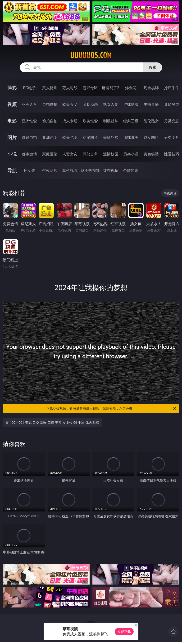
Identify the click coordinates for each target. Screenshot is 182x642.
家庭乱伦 (49, 154)
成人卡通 (69, 120)
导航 (12, 170)
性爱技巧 (171, 154)
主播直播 (151, 104)
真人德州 (49, 87)
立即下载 (124, 631)
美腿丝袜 (110, 137)
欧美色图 (69, 137)
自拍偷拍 (49, 104)
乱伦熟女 (151, 120)
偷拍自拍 (49, 120)
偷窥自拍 (29, 137)
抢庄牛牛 (171, 87)
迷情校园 (110, 154)
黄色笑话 (151, 154)
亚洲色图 (49, 137)
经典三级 (130, 120)
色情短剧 (130, 170)
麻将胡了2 (110, 87)
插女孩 (29, 170)
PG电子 (29, 87)
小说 (12, 154)
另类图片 (171, 137)
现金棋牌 (151, 87)
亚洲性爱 (29, 120)
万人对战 (69, 87)
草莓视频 (69, 170)
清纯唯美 (130, 137)
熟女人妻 (110, 104)
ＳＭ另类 (171, 104)
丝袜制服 (130, 104)
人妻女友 (69, 154)
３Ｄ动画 (90, 104)
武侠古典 (90, 154)
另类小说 (130, 154)
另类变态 (171, 120)
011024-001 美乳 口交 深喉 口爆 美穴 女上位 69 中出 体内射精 (52, 422)
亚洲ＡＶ (29, 104)
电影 (12, 121)
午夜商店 (49, 170)
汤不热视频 (90, 170)
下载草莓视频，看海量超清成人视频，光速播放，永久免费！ (111, 408)
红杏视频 (110, 170)
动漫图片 (90, 137)
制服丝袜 (110, 120)
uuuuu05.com (91, 55)
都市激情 (29, 154)
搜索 (152, 67)
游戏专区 (90, 87)
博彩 (12, 87)
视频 (12, 104)
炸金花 (130, 87)
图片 (12, 137)
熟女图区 (151, 137)
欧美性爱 (90, 120)
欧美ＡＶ (69, 104)
